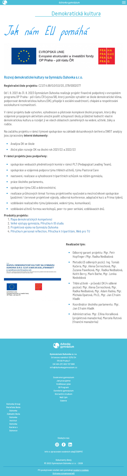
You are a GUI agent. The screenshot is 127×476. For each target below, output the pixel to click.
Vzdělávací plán (63, 383)
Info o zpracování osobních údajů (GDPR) (64, 451)
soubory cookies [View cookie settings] (81, 470)
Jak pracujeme (63, 380)
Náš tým (63, 397)
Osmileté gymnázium (64, 390)
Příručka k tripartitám (61, 231)
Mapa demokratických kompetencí (31, 219)
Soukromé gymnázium (63, 377)
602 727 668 (69, 364)
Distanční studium (63, 393)
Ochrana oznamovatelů (64, 473)
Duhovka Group (13, 403)
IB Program (63, 387)
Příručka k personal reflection (29, 231)
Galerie (63, 400)
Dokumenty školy (63, 459)
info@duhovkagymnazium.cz (63, 367)
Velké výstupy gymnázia (25, 223)
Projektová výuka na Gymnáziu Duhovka (34, 227)
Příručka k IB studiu (52, 223)
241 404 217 (58, 364)
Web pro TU (83, 231)
